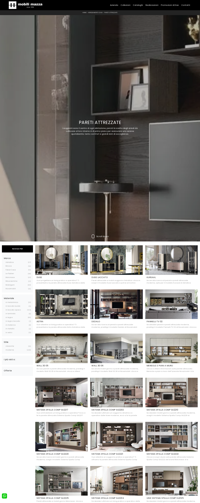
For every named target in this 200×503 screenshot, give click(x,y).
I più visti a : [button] (10, 359)
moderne (10, 350)
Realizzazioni (152, 5)
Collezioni (125, 5)
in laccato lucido (13, 306)
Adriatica (10, 262)
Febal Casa (11, 270)
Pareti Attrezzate (110, 13)
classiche (10, 346)
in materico (11, 325)
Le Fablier (10, 273)
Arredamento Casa (95, 13)
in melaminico (12, 302)
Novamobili (11, 288)
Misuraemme (11, 281)
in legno (9, 317)
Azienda (114, 5)
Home (84, 13)
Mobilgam (10, 285)
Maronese (10, 277)
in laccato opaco (13, 310)
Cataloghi (138, 5)
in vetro (9, 332)
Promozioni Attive (170, 5)
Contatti (185, 5)
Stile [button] (6, 342)
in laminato (11, 313)
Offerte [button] (8, 370)
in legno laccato (13, 321)
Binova (9, 266)
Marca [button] (7, 258)
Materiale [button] (9, 298)
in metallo (10, 328)
